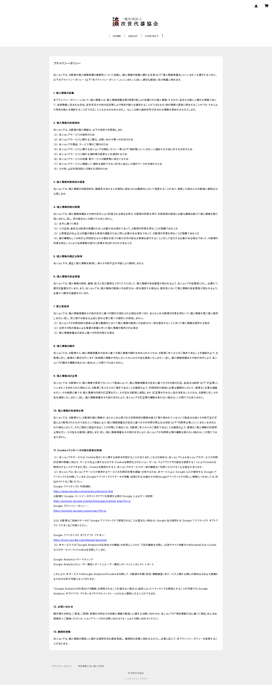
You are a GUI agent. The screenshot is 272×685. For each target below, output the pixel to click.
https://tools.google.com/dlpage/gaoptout (80, 539)
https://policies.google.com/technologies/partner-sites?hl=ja (91, 501)
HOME (117, 36)
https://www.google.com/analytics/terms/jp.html (83, 491)
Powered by (136, 678)
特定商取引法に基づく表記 (91, 666)
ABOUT (133, 36)
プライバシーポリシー (62, 666)
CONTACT (152, 36)
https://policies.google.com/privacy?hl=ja (79, 510)
